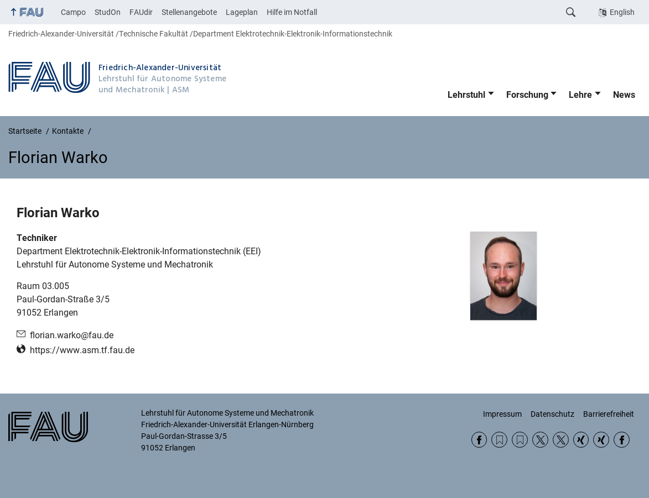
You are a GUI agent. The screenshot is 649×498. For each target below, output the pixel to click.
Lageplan (242, 12)
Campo (73, 12)
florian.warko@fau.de (71, 335)
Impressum (502, 414)
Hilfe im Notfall (292, 12)
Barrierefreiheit (608, 414)
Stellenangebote (189, 12)
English (622, 12)
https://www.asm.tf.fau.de (82, 350)
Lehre (580, 95)
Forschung (527, 95)
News (624, 95)
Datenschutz (552, 414)
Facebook (479, 440)
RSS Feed (499, 440)
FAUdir (141, 12)
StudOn (108, 12)
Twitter (540, 440)
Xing (581, 440)
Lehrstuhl (466, 95)
